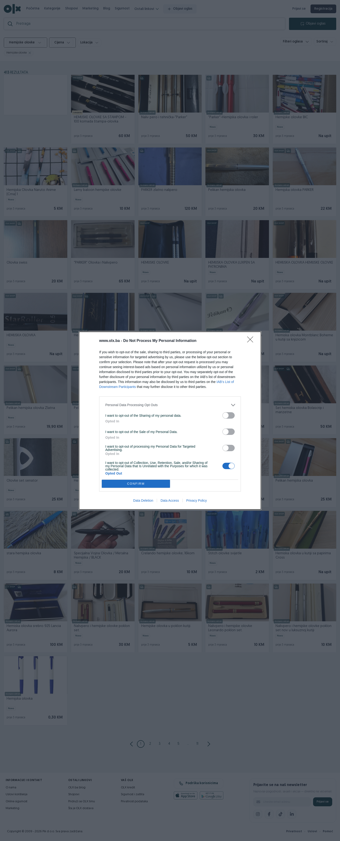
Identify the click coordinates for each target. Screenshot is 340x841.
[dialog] (170, 420)
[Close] (251, 340)
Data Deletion (143, 500)
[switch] (228, 415)
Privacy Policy (196, 500)
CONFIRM (136, 483)
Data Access (170, 500)
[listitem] (170, 405)
